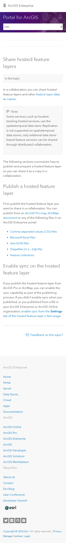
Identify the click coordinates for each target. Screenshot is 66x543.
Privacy (57, 531)
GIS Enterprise (20, 6)
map (36, 213)
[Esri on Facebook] (11, 520)
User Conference (14, 494)
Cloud (7, 400)
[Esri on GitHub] (17, 520)
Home (7, 376)
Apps (6, 406)
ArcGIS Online (12, 427)
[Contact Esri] (23, 520)
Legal (27, 536)
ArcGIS (7, 444)
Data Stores (10, 394)
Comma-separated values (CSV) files (33, 231)
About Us (9, 477)
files (22, 237)
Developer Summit (15, 500)
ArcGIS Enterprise (14, 438)
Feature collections (22, 255)
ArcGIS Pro (10, 433)
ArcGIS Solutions (13, 456)
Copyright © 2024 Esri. (16, 531)
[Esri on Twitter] (5, 520)
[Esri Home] (10, 508)
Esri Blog (8, 489)
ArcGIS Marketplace (16, 462)
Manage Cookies (12, 536)
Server (7, 388)
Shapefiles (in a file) (26, 249)
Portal (7, 382)
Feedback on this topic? (46, 335)
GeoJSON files (19, 243)
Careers (8, 483)
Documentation (13, 411)
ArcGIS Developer (14, 450)
